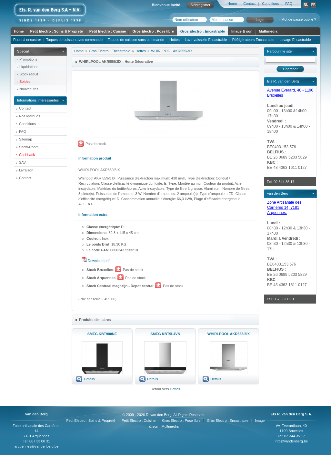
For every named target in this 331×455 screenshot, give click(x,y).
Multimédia (268, 31)
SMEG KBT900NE (102, 334)
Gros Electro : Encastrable (202, 31)
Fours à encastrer (27, 40)
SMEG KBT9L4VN (165, 334)
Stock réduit (28, 74)
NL (306, 4)
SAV (22, 162)
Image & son (241, 31)
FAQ (288, 3)
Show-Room (29, 147)
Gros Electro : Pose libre (153, 31)
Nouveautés (28, 89)
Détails (89, 379)
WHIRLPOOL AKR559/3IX (172, 51)
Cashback (27, 155)
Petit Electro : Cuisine (107, 31)
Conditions (270, 3)
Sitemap (25, 139)
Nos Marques (29, 116)
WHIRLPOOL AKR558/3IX (228, 334)
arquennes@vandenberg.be (37, 446)
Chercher (290, 69)
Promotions (28, 59)
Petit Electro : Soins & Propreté (56, 31)
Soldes (24, 81)
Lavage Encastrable (295, 40)
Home (232, 3)
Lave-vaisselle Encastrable (206, 40)
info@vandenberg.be (291, 441)
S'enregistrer (200, 5)
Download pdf (98, 261)
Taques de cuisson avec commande (74, 40)
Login (260, 20)
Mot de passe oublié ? (298, 19)
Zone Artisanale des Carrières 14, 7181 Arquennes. (284, 207)
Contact (249, 3)
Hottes (174, 40)
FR (313, 4)
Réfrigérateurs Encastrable (253, 40)
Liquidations (28, 67)
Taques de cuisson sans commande (136, 40)
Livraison (26, 170)
